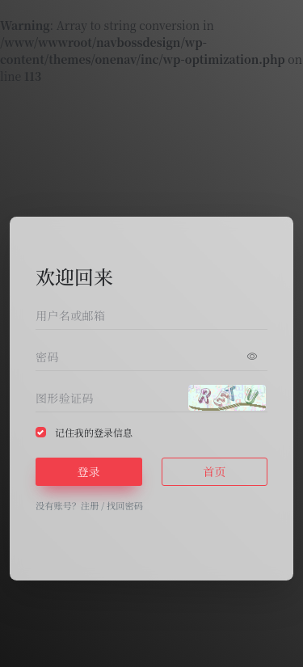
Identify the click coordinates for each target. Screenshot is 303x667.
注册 (90, 505)
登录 (89, 471)
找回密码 (125, 505)
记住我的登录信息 (94, 432)
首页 (214, 471)
